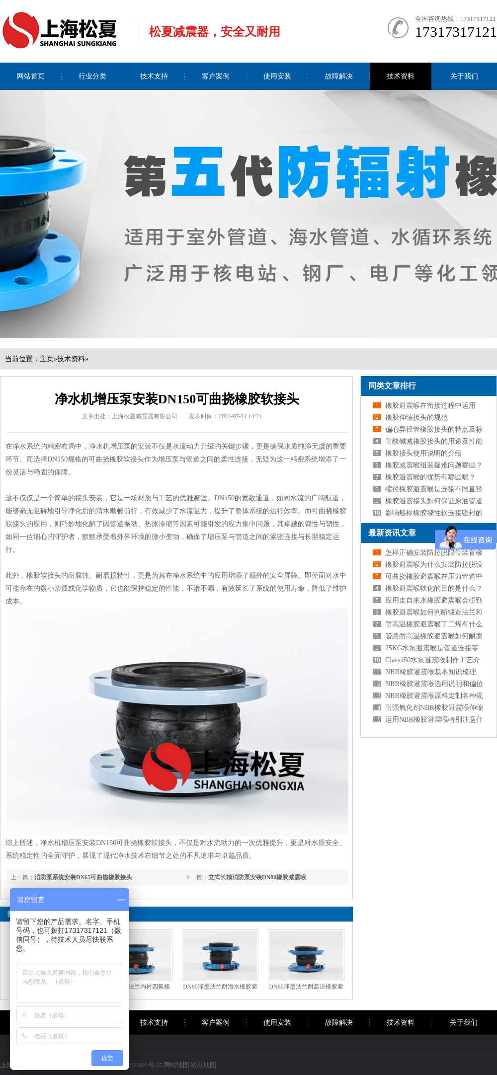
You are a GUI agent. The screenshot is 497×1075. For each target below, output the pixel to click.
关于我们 (464, 76)
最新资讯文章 (392, 533)
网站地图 (176, 1065)
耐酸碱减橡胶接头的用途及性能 (434, 441)
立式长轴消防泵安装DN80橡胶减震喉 (257, 877)
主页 (47, 359)
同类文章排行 (392, 386)
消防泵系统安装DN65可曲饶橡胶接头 (83, 877)
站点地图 (203, 1065)
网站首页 (31, 76)
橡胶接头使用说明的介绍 (423, 453)
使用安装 (277, 76)
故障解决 (339, 76)
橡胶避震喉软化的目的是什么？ (434, 588)
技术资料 (400, 76)
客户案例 (216, 76)
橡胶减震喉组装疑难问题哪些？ (434, 465)
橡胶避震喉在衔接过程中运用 (430, 405)
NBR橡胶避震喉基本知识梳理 (430, 672)
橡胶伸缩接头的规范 (416, 417)
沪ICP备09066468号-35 (131, 1065)
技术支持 (154, 76)
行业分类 (92, 76)
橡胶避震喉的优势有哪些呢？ (430, 477)
